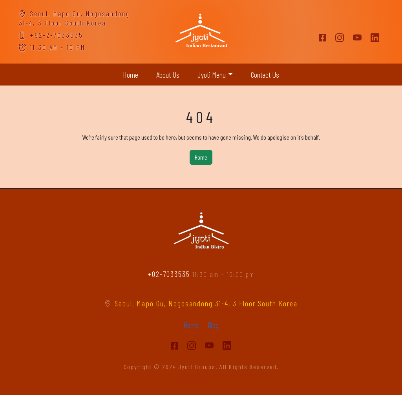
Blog (213, 324)
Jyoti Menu (211, 74)
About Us (167, 74)
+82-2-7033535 (51, 35)
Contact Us (265, 74)
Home (130, 74)
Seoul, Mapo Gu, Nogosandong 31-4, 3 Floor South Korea (201, 303)
